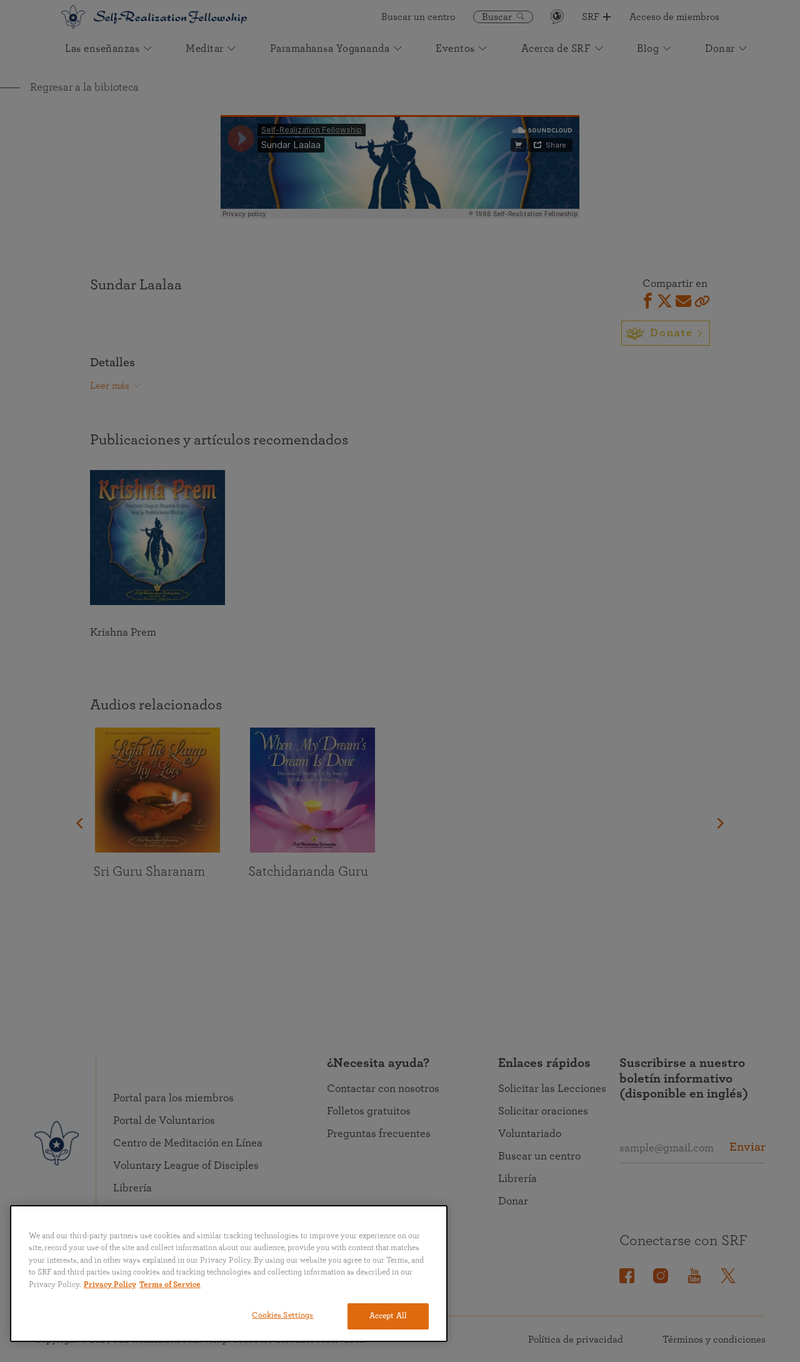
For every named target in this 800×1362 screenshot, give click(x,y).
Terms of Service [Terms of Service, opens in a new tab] (170, 1285)
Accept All (388, 1316)
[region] (229, 1273)
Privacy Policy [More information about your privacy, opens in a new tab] (110, 1285)
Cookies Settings (282, 1315)
